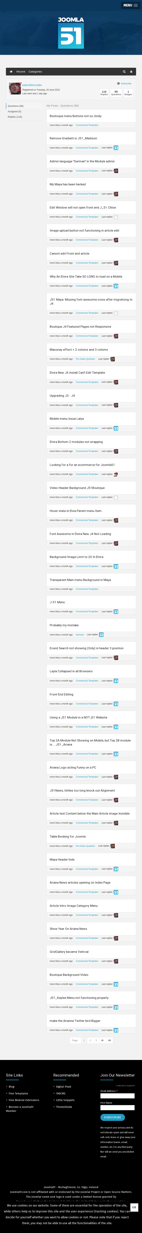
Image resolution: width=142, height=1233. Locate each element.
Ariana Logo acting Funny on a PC (73, 767)
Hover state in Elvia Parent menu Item (76, 511)
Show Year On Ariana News (68, 929)
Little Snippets (65, 1100)
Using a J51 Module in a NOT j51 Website (78, 717)
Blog (11, 1086)
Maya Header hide (62, 859)
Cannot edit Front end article (69, 253)
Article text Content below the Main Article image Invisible (90, 813)
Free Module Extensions (24, 1100)
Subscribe (124, 83)
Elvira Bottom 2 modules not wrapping (76, 442)
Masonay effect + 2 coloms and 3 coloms (79, 349)
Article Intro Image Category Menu (74, 906)
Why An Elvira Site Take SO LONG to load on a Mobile (86, 276)
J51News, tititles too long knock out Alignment (82, 790)
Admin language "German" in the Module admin (82, 161)
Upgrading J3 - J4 (62, 395)
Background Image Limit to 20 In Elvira (76, 557)
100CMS (60, 1093)
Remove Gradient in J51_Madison (73, 138)
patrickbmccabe (32, 85)
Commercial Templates (87, 125)
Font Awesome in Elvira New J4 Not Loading (80, 534)
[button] (130, 5)
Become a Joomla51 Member (19, 1109)
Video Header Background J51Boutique (77, 488)
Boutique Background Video (69, 975)
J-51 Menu (57, 602)
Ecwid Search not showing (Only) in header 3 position (87, 648)
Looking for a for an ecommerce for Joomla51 (82, 465)
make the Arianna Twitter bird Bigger (75, 1021)
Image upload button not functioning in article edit (84, 230)
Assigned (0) (14, 111)
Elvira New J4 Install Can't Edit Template (77, 372)
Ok (134, 1207)
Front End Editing (61, 694)
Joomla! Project (90, 1192)
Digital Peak (63, 1086)
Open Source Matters (117, 1192)
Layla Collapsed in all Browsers (71, 671)
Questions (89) (15, 106)
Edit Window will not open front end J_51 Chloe (83, 207)
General (80, 634)
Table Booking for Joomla (68, 836)
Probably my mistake (64, 625)
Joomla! (36, 1196)
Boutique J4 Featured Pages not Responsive (80, 326)
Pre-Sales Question (85, 359)
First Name (106, 1102)
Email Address (109, 1091)
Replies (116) (15, 116)
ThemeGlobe (64, 1107)
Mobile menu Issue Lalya (67, 418)
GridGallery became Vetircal (69, 952)
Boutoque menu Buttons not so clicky (76, 116)
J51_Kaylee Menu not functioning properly (79, 998)
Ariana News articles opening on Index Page (80, 882)
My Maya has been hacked (68, 184)
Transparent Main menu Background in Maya (80, 580)
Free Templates (18, 1093)
